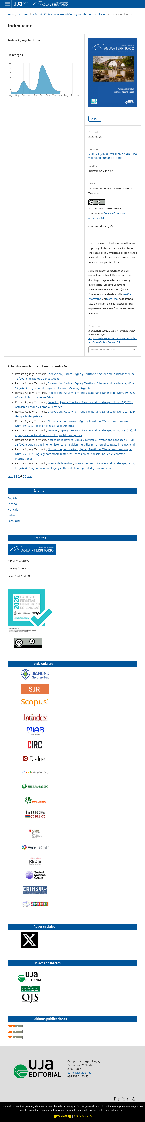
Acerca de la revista (60, 463)
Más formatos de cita (103, 349)
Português (14, 521)
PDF (96, 119)
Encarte (53, 402)
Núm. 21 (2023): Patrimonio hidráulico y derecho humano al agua (69, 14)
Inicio (11, 14)
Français (13, 509)
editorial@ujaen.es (79, 1072)
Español (13, 504)
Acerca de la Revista (61, 440)
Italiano (12, 515)
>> (30, 476)
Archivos (23, 14)
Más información (83, 1116)
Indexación (55, 393)
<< (9, 476)
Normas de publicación (63, 421)
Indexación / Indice (60, 374)
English (12, 498)
